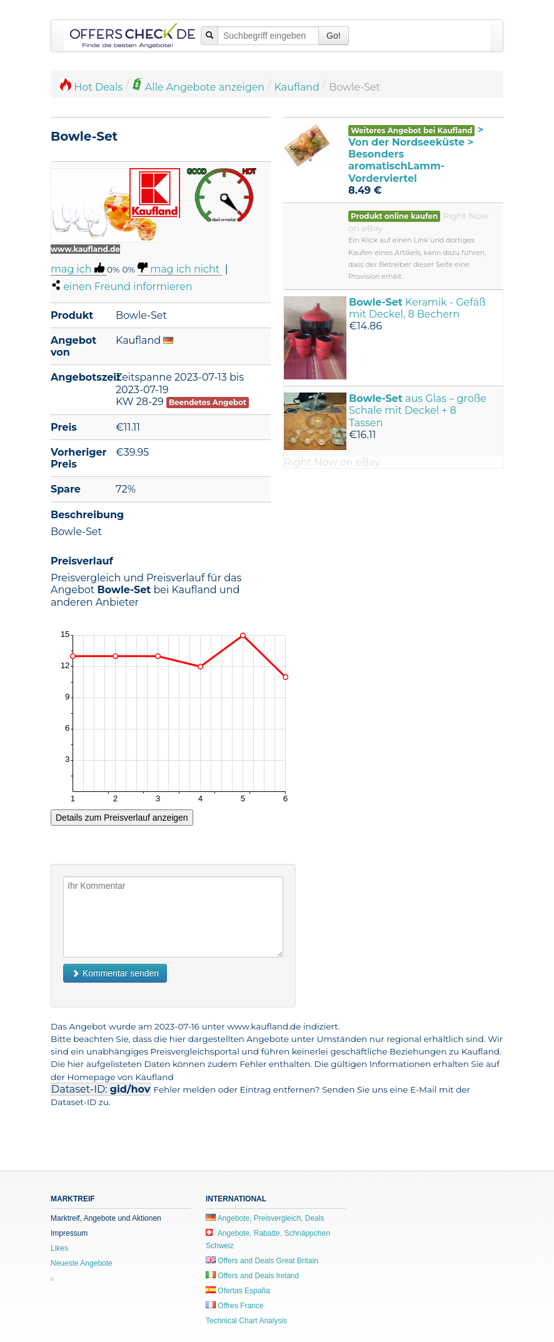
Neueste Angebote (82, 1263)
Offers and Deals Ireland (252, 1275)
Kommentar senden (115, 973)
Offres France (234, 1305)
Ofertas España (238, 1290)
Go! (333, 36)
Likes (59, 1248)
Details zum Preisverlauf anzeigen (122, 818)
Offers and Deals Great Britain (262, 1260)
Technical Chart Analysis (246, 1320)
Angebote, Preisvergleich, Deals (265, 1218)
